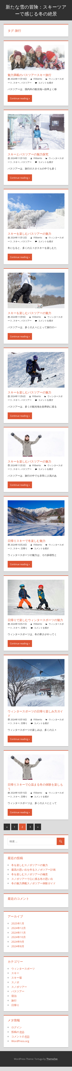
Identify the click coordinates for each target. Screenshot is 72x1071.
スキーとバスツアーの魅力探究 (29, 154)
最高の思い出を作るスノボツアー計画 (33, 874)
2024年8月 (17, 950)
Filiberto (38, 78)
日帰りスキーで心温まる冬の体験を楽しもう (35, 790)
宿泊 (14, 1000)
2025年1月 (17, 927)
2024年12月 (18, 932)
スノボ (15, 986)
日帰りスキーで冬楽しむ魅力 (27, 540)
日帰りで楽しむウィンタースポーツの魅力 (35, 622)
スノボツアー (19, 991)
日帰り (24, 548)
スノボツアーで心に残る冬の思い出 (32, 883)
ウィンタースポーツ (23, 973)
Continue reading (19, 98)
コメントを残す (45, 82)
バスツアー (26, 82)
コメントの (20, 1041)
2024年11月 (18, 937)
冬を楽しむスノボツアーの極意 (29, 878)
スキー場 (16, 982)
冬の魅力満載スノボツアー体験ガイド (33, 887)
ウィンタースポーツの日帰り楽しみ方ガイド (35, 717)
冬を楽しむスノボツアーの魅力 (29, 869)
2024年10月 (18, 941)
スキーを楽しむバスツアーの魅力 (31, 233)
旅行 (14, 1005)
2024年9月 (17, 946)
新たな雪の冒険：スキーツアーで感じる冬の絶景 (36, 10)
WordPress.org (20, 1045)
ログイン (16, 1031)
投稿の (17, 1036)
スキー (16, 82)
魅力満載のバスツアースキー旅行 (31, 74)
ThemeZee (51, 1063)
